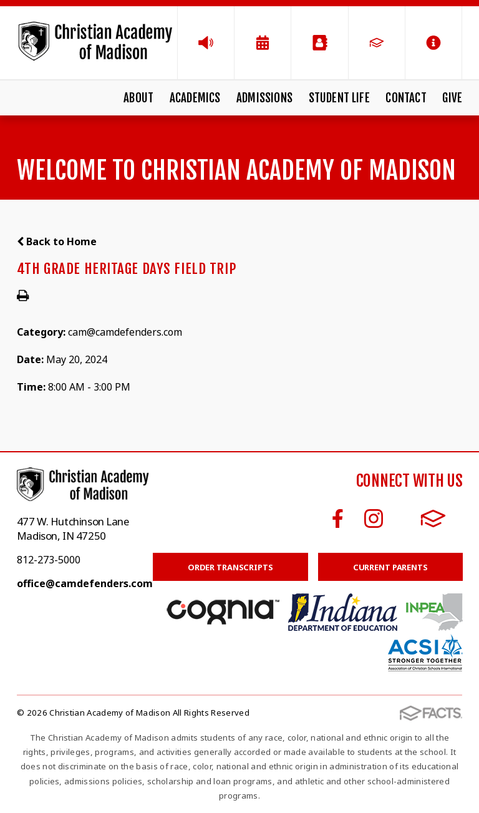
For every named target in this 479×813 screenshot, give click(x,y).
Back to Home (57, 241)
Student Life (339, 97)
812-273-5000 (48, 560)
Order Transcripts (230, 567)
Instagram (374, 518)
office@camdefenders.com (85, 583)
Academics (195, 97)
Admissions (264, 97)
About (138, 97)
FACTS (433, 518)
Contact (405, 97)
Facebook (338, 518)
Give (452, 97)
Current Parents (390, 567)
